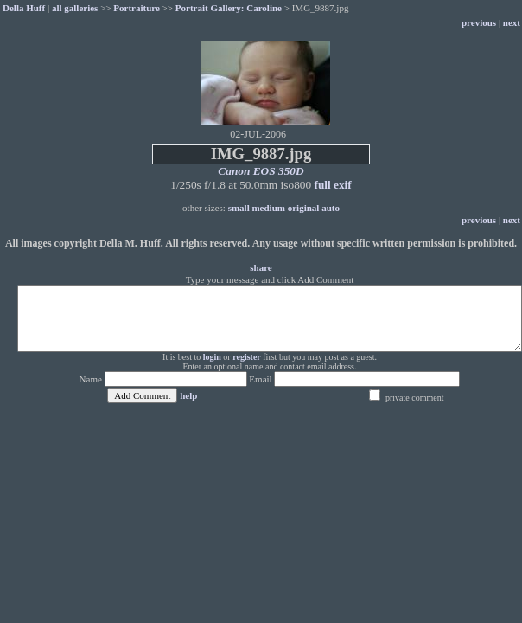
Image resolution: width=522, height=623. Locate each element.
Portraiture (136, 8)
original (304, 207)
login (212, 357)
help (188, 395)
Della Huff (24, 8)
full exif (332, 184)
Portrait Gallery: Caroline (228, 8)
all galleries (75, 8)
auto (330, 207)
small (239, 207)
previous (479, 22)
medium (268, 207)
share (260, 267)
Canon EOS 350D (260, 170)
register (246, 357)
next (511, 22)
